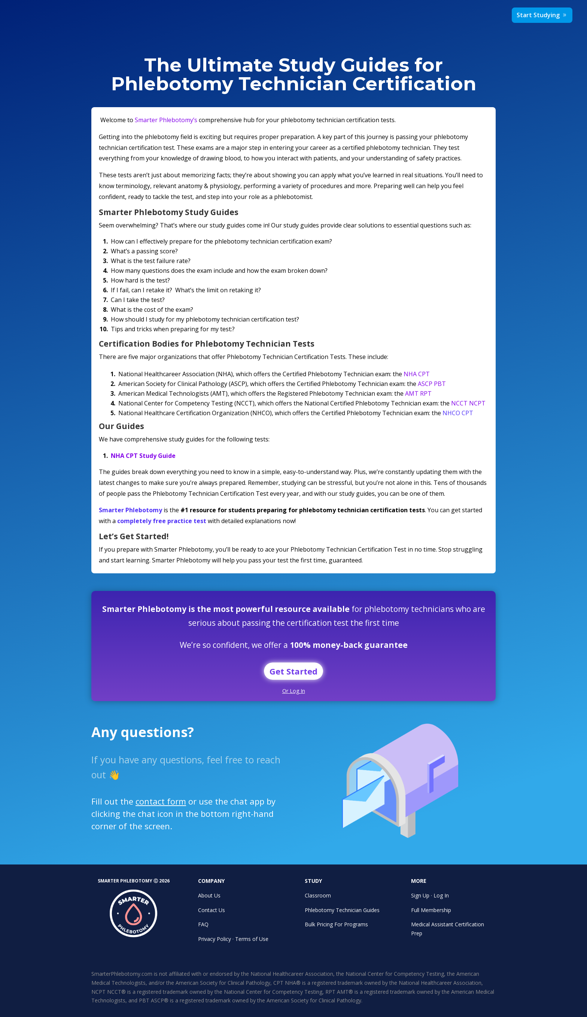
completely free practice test (161, 521)
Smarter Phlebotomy (130, 510)
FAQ (203, 924)
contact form (167, 803)
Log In (441, 895)
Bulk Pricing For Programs (336, 924)
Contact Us (211, 910)
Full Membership (431, 910)
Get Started (293, 671)
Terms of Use (251, 938)
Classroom (318, 895)
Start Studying (538, 15)
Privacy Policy (214, 938)
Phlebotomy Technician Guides (342, 910)
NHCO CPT (457, 413)
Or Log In (293, 690)
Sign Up (420, 895)
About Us (209, 895)
